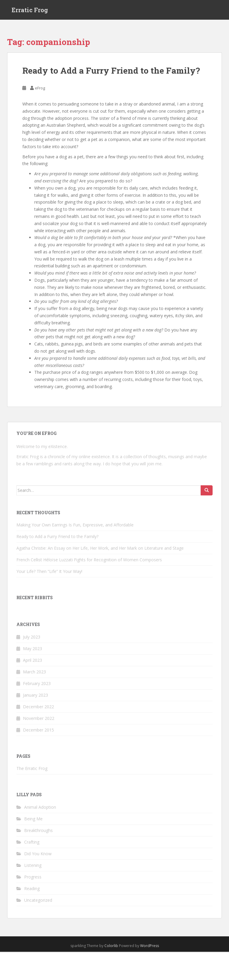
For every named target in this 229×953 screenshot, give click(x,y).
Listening (32, 866)
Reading (32, 889)
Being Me (33, 820)
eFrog (40, 89)
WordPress (149, 946)
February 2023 (37, 684)
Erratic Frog (30, 10)
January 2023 (35, 696)
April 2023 (32, 661)
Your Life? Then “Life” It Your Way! (49, 572)
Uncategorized (38, 901)
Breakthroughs (38, 831)
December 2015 (38, 731)
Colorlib (111, 946)
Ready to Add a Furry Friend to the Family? (111, 72)
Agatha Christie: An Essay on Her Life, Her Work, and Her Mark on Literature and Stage (100, 549)
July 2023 (31, 638)
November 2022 (38, 719)
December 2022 (38, 708)
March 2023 (34, 673)
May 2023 (32, 650)
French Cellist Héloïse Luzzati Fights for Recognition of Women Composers (89, 561)
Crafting (31, 843)
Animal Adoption (40, 808)
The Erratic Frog (31, 770)
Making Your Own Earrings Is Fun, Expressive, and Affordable (75, 526)
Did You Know (38, 855)
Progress (32, 878)
